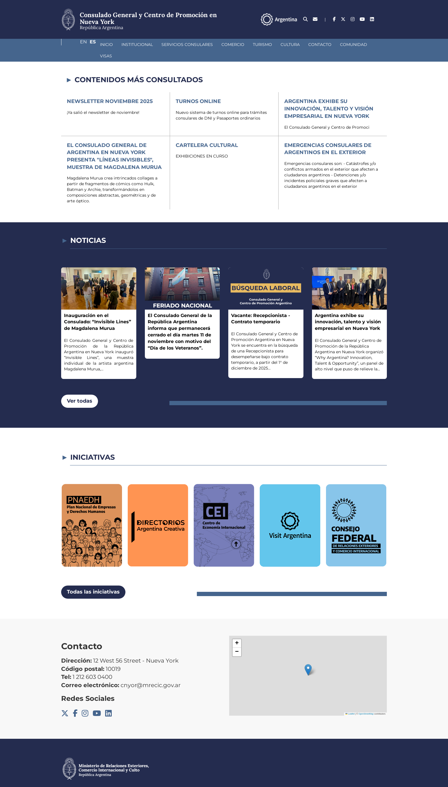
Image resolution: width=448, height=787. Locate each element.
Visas (351, 44)
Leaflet (350, 702)
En (372, 19)
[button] (308, 658)
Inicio (76, 44)
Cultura (259, 44)
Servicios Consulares (157, 44)
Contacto (289, 44)
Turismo (232, 44)
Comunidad (323, 44)
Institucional (107, 44)
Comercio (202, 44)
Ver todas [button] (79, 389)
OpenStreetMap (366, 702)
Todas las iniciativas (93, 580)
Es (384, 19)
